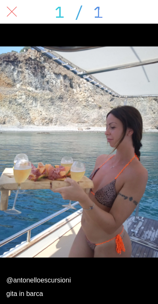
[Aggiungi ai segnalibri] (146, 12)
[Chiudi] (12, 12)
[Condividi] (102, 12)
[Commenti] (124, 12)
